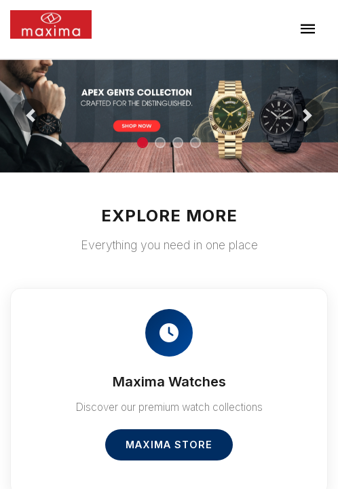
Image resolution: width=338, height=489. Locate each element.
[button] (31, 115)
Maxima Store (169, 444)
